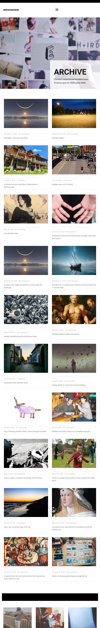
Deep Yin (8, 278)
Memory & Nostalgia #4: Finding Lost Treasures (71, 228)
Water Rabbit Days (13, 131)
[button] (57, 9)
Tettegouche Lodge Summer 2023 (21, 178)
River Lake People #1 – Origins (20, 570)
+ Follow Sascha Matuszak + (50, 597)
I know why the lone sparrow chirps (22, 227)
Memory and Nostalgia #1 (65, 570)
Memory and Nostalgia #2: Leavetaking (72, 471)
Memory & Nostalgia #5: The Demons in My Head (25, 328)
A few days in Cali (13, 520)
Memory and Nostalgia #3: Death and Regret (71, 377)
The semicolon (59, 520)
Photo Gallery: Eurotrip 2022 (18, 376)
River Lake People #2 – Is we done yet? (24, 425)
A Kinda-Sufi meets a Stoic (66, 327)
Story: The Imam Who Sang (18, 471)
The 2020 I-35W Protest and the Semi (71, 178)
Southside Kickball (61, 131)
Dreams (56, 278)
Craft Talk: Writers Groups (65, 425)
